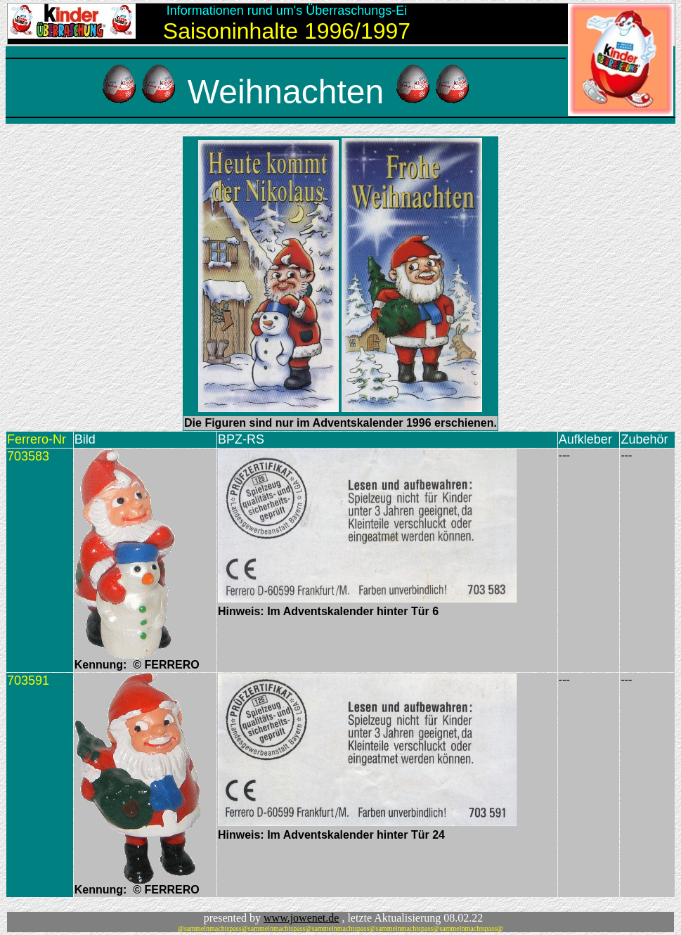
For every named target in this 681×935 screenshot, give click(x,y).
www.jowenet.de (301, 918)
